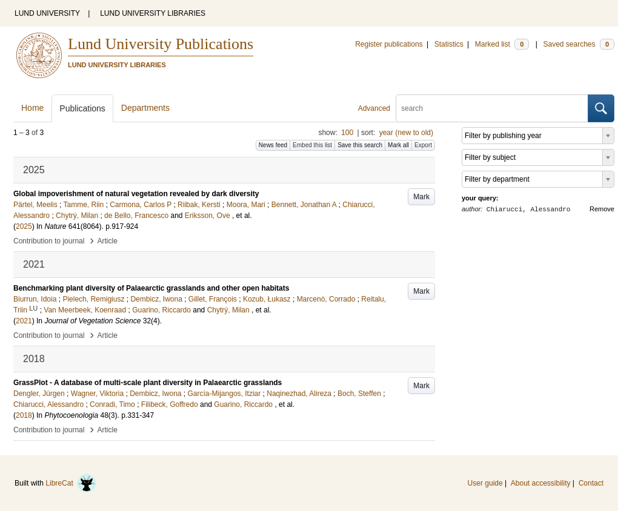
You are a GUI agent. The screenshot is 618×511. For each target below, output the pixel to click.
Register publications (388, 44)
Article (108, 241)
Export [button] (423, 145)
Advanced (374, 108)
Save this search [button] (359, 145)
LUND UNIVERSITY (47, 13)
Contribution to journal (48, 241)
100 (347, 132)
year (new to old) (406, 132)
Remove (602, 209)
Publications (82, 108)
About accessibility (541, 483)
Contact (591, 483)
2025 (24, 226)
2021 (24, 321)
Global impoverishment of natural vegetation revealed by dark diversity (136, 194)
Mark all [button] (398, 145)
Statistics (448, 44)
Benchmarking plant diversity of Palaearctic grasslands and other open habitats (151, 288)
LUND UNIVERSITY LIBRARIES (152, 13)
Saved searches (578, 44)
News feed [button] (273, 145)
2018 (24, 415)
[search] (492, 108)
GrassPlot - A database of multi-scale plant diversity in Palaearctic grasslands (147, 382)
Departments (145, 108)
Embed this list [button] (312, 145)
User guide (485, 483)
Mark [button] (421, 197)
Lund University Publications (160, 44)
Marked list (502, 44)
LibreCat (70, 483)
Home (32, 108)
